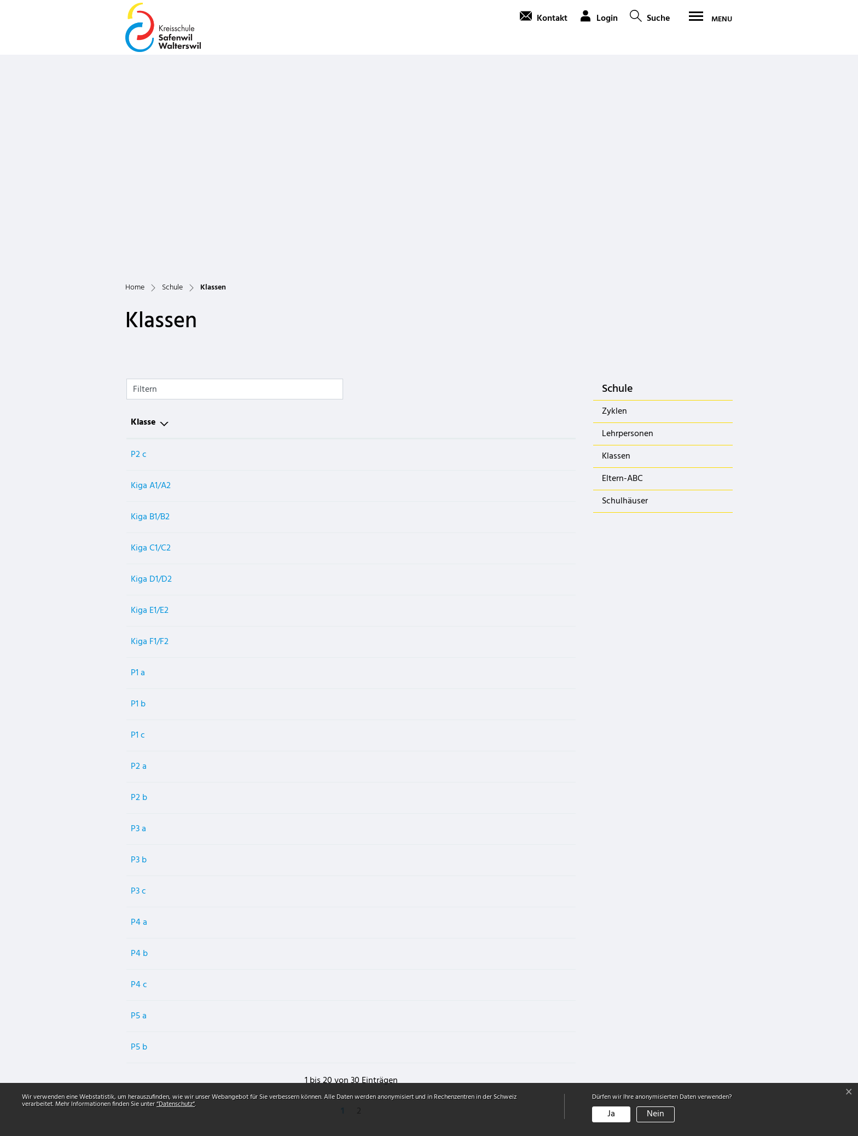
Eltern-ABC (622, 273)
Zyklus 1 (459, 249)
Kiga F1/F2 (150, 436)
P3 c (138, 686)
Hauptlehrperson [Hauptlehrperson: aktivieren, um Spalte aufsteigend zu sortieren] (273, 217)
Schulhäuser (625, 295)
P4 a (139, 717)
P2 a (139, 561)
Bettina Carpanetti (274, 374)
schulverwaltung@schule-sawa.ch (195, 1068)
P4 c (139, 779)
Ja (611, 1114)
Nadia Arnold (264, 342)
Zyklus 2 (460, 623)
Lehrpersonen (627, 228)
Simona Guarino (270, 623)
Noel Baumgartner (274, 686)
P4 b (139, 748)
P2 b (139, 592)
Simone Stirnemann (276, 467)
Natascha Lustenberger (283, 405)
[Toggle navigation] (707, 19)
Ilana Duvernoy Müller (281, 280)
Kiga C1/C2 (151, 342)
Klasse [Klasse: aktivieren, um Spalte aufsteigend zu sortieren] (143, 217)
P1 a (138, 467)
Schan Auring (265, 249)
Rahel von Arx (266, 311)
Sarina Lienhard (269, 841)
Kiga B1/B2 (150, 311)
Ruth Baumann (267, 561)
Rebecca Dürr (265, 592)
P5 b (139, 841)
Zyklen (614, 206)
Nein (655, 1114)
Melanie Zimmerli (272, 717)
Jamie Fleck (261, 654)
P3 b (139, 654)
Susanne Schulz (269, 436)
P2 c (139, 249)
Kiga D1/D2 (151, 374)
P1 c (138, 530)
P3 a (138, 623)
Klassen (630, 253)
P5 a (139, 810)
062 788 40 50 (156, 1055)
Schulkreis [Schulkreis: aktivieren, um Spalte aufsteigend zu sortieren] (464, 217)
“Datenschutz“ (175, 1104)
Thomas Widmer (270, 779)
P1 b (138, 498)
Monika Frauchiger (275, 498)
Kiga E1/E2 (150, 405)
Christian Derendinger (281, 748)
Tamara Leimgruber (276, 810)
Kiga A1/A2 (151, 280)
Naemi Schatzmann (276, 530)
